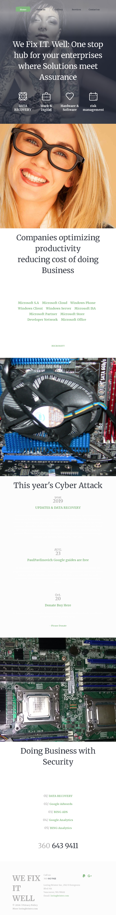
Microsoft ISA (85, 308)
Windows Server (58, 308)
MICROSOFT (58, 347)
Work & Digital (46, 108)
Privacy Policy (30, 906)
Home (23, 9)
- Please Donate (58, 628)
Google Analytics (61, 822)
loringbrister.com (28, 909)
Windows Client (30, 308)
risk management (93, 108)
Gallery (59, 9)
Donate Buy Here (58, 607)
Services (76, 9)
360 (58, 847)
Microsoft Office (73, 320)
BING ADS (60, 815)
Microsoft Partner (43, 314)
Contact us (94, 9)
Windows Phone (83, 303)
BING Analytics (61, 830)
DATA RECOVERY (22, 108)
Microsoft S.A (28, 303)
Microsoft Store (72, 314)
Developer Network (42, 320)
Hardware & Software (70, 108)
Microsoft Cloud (54, 303)
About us (40, 9)
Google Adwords (61, 807)
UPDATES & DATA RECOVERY (58, 509)
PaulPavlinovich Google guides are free (58, 562)
